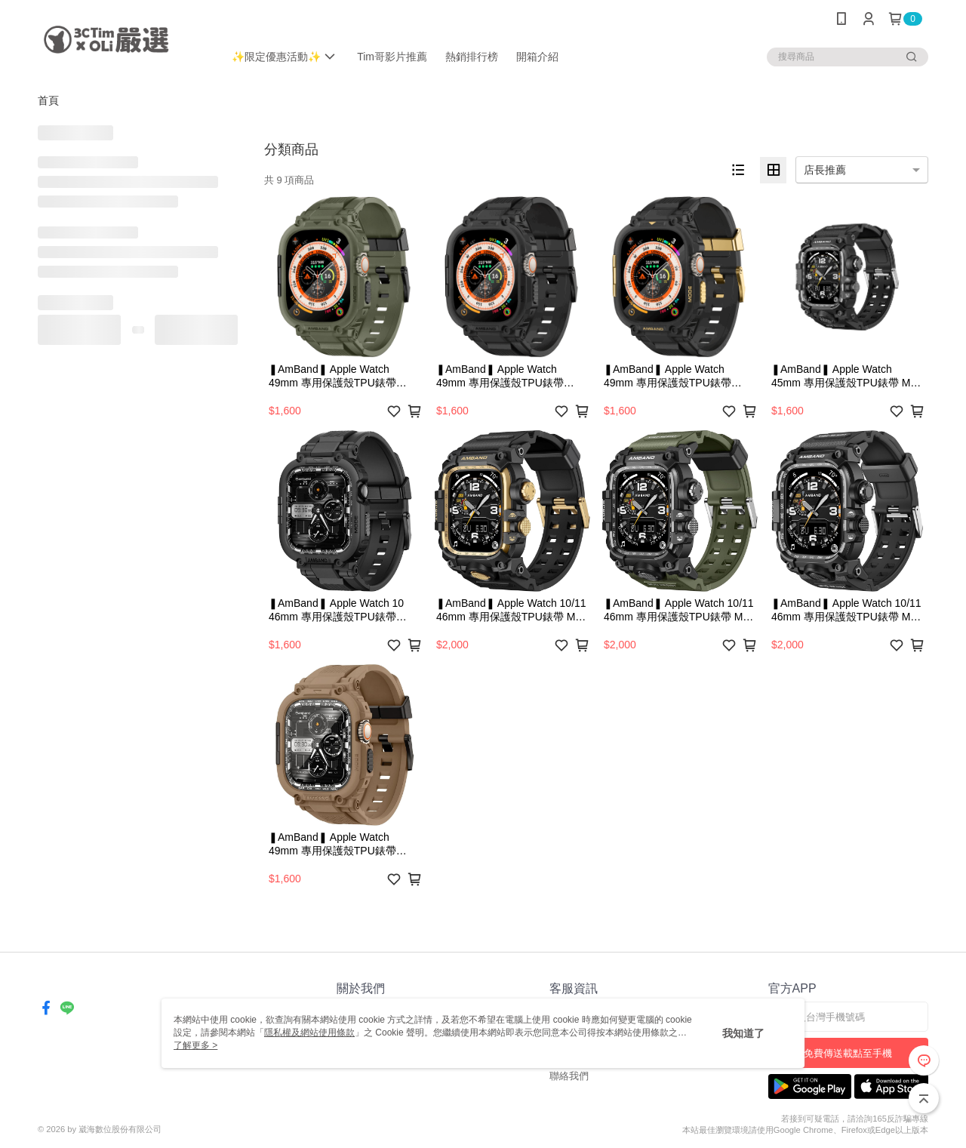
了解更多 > (195, 1045)
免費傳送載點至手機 (848, 1053)
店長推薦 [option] (825, 170)
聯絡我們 (569, 1076)
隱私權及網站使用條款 (309, 1032)
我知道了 (743, 1033)
